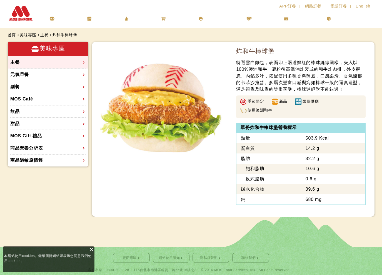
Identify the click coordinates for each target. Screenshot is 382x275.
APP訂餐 (287, 6)
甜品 (15, 123)
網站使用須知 (169, 258)
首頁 (12, 35)
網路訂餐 (313, 6)
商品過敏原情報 (26, 160)
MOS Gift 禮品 (26, 135)
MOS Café (21, 99)
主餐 (44, 35)
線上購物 (178, 18)
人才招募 (264, 18)
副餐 (15, 86)
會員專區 (141, 18)
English (363, 6)
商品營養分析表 (26, 148)
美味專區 (67, 18)
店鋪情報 (104, 18)
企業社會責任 (221, 18)
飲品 (15, 111)
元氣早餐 (19, 74)
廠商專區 (130, 258)
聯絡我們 (248, 258)
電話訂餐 (338, 6)
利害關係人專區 (352, 18)
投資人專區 (304, 18)
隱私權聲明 (209, 258)
